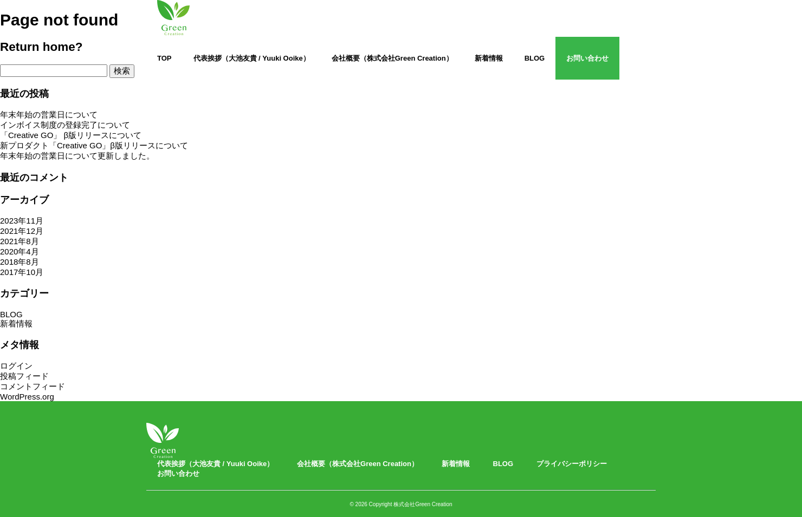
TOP (164, 58)
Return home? (41, 47)
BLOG (535, 58)
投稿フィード (24, 376)
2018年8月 (19, 261)
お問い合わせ (587, 58)
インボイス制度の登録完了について (65, 124)
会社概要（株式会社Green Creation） (392, 58)
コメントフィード (32, 386)
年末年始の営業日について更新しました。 (77, 155)
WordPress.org (27, 396)
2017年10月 (21, 272)
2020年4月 (19, 251)
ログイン (16, 365)
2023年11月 (21, 220)
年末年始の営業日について (49, 114)
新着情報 (489, 58)
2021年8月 (19, 241)
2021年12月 (21, 230)
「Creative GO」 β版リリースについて (70, 135)
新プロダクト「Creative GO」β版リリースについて (94, 145)
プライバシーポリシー (571, 464)
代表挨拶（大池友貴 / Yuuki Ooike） (251, 58)
